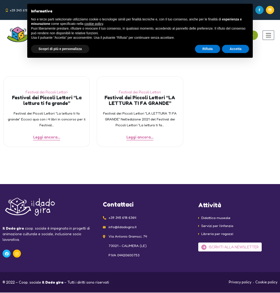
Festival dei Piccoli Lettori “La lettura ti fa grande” (47, 100)
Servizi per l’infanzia (217, 226)
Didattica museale (215, 218)
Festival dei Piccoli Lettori (47, 92)
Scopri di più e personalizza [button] (60, 49)
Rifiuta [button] (207, 49)
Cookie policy (266, 282)
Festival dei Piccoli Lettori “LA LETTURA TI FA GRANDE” (140, 100)
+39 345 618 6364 (23, 10)
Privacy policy (240, 282)
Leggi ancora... (46, 137)
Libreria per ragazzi (217, 234)
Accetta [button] (235, 49)
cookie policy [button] (93, 24)
